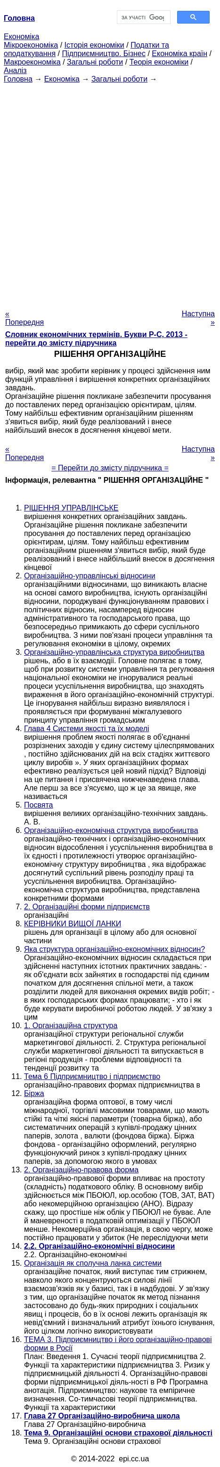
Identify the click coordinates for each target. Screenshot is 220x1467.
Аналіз (15, 70)
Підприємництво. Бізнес (104, 53)
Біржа (34, 1093)
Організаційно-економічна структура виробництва (111, 830)
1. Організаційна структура (70, 1026)
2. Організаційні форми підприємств (87, 907)
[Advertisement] (110, 193)
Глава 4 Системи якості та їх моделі (86, 729)
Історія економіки (94, 45)
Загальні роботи (95, 62)
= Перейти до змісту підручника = (110, 468)
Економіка (21, 37)
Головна (18, 79)
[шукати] (143, 17)
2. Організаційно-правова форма (81, 1170)
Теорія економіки (159, 62)
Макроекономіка (32, 62)
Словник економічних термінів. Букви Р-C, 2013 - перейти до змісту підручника (96, 338)
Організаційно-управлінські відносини (89, 576)
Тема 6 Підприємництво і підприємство (92, 1076)
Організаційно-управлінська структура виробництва (114, 652)
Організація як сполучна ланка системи (93, 1263)
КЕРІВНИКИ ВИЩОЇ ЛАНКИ (72, 924)
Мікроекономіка (31, 45)
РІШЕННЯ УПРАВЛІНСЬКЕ (71, 508)
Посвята (38, 805)
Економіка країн (179, 53)
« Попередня (24, 318)
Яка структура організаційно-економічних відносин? (114, 949)
